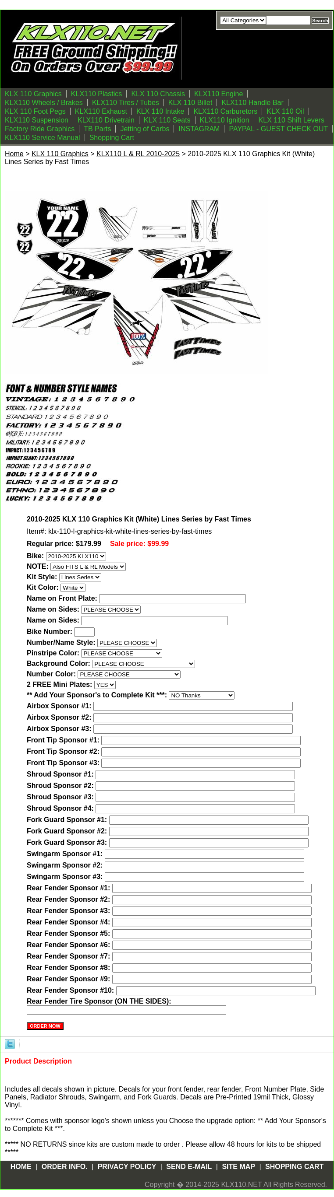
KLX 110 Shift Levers (291, 120)
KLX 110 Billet (190, 102)
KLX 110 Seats (167, 120)
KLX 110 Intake (160, 111)
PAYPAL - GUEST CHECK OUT (278, 129)
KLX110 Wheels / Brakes (44, 102)
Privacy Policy (127, 1166)
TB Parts (97, 129)
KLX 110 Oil (285, 111)
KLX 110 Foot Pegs (35, 111)
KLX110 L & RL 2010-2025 (138, 154)
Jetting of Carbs (144, 129)
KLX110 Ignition (224, 120)
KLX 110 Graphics (33, 94)
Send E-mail (189, 1166)
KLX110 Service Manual (42, 137)
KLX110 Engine (218, 94)
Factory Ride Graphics (40, 129)
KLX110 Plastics (96, 94)
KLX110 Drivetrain (106, 120)
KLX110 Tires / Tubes (125, 102)
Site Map (238, 1166)
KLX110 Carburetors (225, 111)
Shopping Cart (111, 137)
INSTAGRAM (199, 129)
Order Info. (65, 1166)
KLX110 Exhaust (101, 111)
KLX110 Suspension (36, 120)
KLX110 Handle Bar (252, 102)
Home (14, 154)
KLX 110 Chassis (158, 94)
